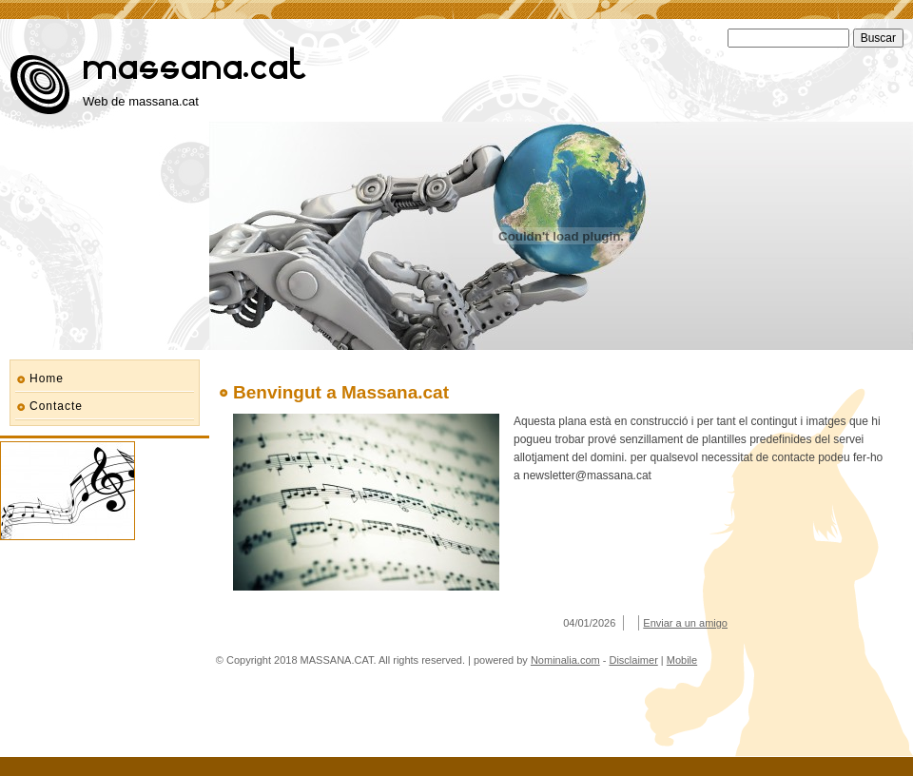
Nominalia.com (565, 660)
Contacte (56, 406)
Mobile (682, 660)
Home (46, 378)
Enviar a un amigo (685, 623)
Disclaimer (633, 660)
